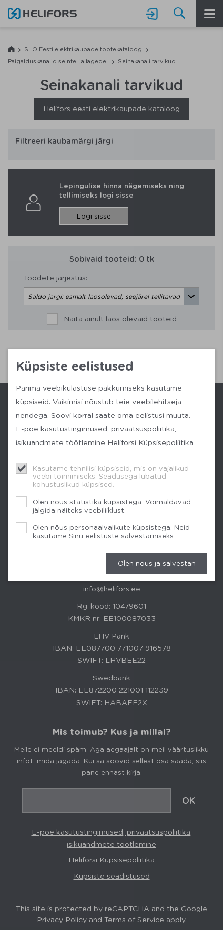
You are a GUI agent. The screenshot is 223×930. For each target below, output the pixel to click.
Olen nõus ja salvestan (157, 562)
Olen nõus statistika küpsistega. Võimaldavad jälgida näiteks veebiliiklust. (112, 505)
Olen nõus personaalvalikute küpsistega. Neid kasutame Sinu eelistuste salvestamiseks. (111, 531)
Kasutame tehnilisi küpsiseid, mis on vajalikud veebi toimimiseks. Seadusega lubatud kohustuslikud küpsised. (111, 476)
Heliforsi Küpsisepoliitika (150, 442)
